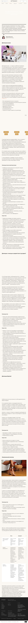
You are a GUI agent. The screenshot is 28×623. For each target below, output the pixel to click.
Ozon (5, 98)
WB (2, 98)
